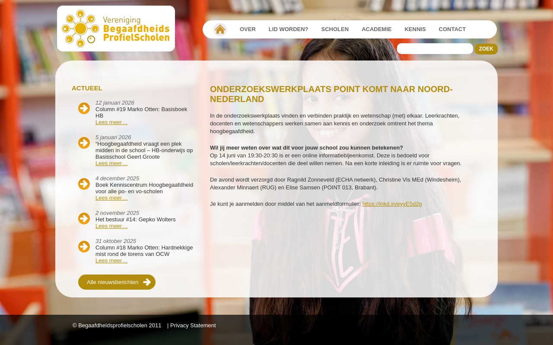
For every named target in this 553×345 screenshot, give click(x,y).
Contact (452, 29)
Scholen (335, 29)
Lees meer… (111, 122)
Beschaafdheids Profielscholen (120, 28)
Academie (376, 29)
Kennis (415, 29)
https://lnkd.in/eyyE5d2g (392, 204)
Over (248, 29)
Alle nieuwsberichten (112, 282)
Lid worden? (288, 29)
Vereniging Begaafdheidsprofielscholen (220, 29)
